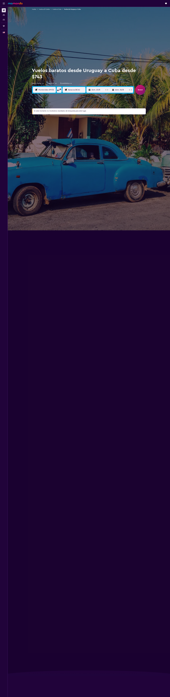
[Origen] (49, 89)
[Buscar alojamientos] (4, 15)
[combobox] (38, 83)
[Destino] (78, 89)
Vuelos (34, 9)
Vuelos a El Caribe (44, 9)
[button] (3, 3)
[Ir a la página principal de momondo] (15, 3)
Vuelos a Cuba (56, 9)
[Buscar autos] (4, 19)
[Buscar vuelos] (4, 10)
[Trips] (4, 26)
